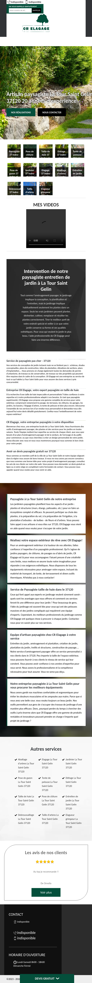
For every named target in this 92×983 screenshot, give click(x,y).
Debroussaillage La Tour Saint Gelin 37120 (26, 818)
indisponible (15, 2)
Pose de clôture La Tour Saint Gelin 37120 (49, 800)
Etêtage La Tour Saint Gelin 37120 (73, 781)
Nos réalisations (21, 112)
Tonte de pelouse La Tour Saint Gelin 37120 (50, 784)
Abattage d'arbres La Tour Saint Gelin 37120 (26, 765)
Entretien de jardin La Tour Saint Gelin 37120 (72, 802)
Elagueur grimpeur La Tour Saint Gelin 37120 (73, 821)
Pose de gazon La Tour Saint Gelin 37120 (25, 781)
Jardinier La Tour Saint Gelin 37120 (74, 763)
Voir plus (46, 892)
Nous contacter (51, 112)
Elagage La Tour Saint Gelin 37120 (49, 763)
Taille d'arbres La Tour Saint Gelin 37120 (50, 818)
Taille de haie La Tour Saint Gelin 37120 (26, 800)
